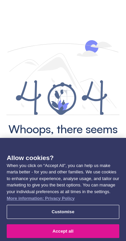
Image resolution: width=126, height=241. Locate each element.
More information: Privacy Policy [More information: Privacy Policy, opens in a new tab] (41, 199)
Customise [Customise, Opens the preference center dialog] (63, 213)
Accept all (63, 232)
